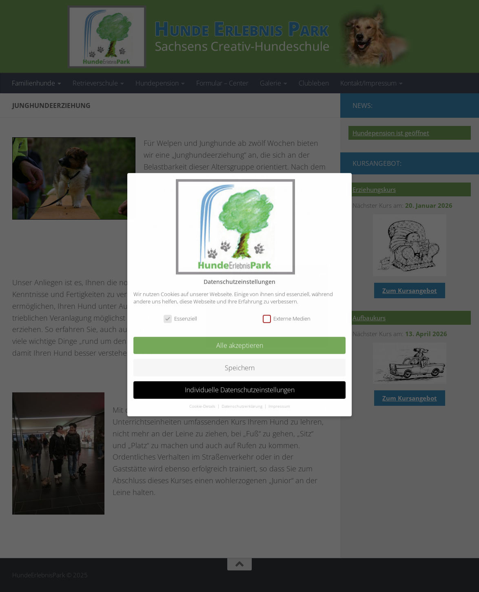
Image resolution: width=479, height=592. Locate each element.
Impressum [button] (279, 399)
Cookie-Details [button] (203, 399)
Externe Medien (286, 311)
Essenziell (180, 311)
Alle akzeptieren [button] (239, 338)
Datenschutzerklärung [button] (243, 399)
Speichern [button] (240, 360)
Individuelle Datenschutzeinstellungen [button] (240, 383)
